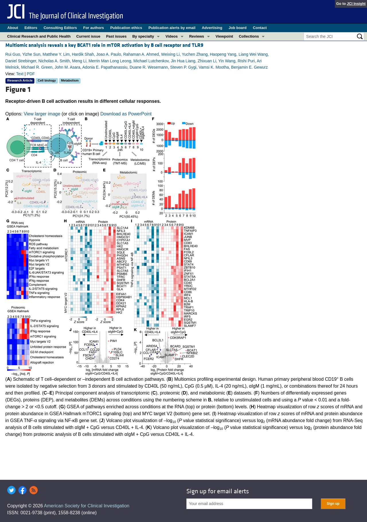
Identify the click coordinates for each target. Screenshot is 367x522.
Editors (30, 28)
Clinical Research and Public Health (39, 36)
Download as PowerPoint (126, 113)
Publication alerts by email (172, 28)
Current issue (88, 36)
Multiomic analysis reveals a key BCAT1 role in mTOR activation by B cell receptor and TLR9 (104, 45)
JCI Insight (356, 3)
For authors (93, 28)
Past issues (116, 36)
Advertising (212, 28)
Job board (238, 28)
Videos (171, 36)
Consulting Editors (60, 28)
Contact (260, 28)
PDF (31, 73)
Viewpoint (224, 36)
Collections (249, 36)
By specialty (143, 36)
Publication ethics (126, 28)
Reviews (196, 36)
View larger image (42, 113)
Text (20, 73)
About (12, 28)
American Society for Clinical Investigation (86, 505)
